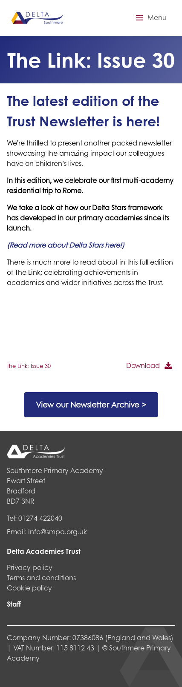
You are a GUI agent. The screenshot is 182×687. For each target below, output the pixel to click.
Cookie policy (29, 588)
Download (143, 365)
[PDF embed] (71, 326)
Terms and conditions (41, 577)
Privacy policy (29, 567)
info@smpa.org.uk (57, 531)
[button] (150, 18)
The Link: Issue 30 (29, 366)
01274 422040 (40, 518)
